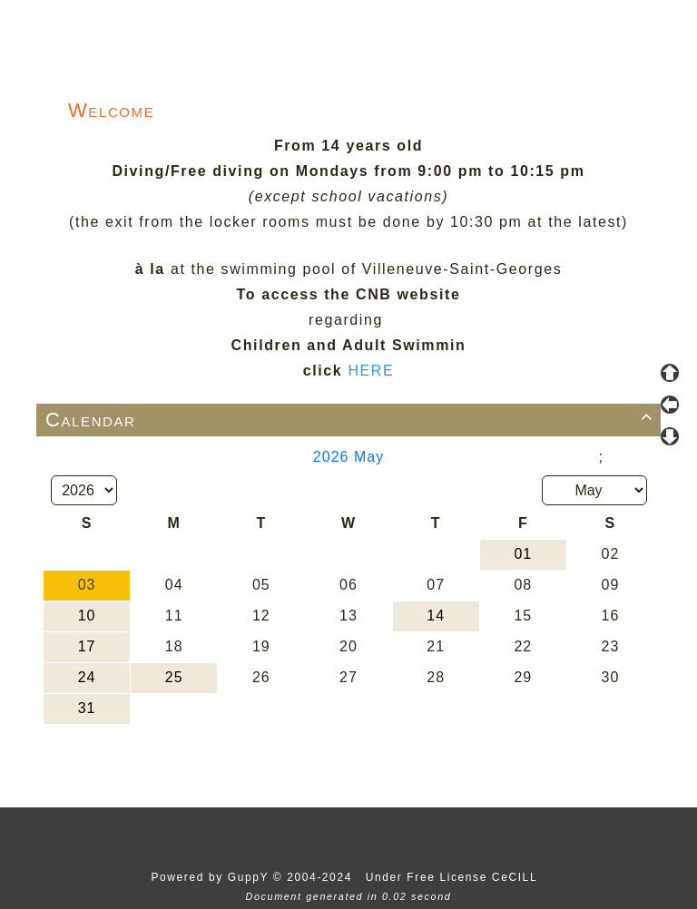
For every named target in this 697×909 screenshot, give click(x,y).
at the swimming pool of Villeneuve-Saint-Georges (366, 269)
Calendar (352, 419)
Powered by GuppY (211, 877)
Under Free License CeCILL (454, 877)
